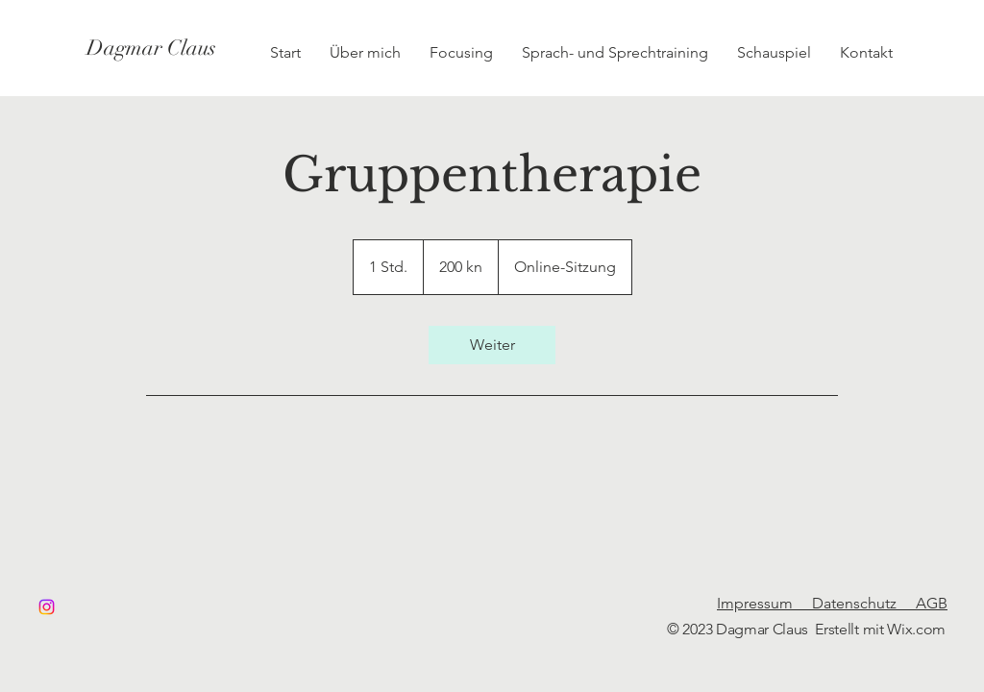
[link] (492, 345)
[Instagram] (47, 607)
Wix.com (916, 629)
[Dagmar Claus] (167, 48)
